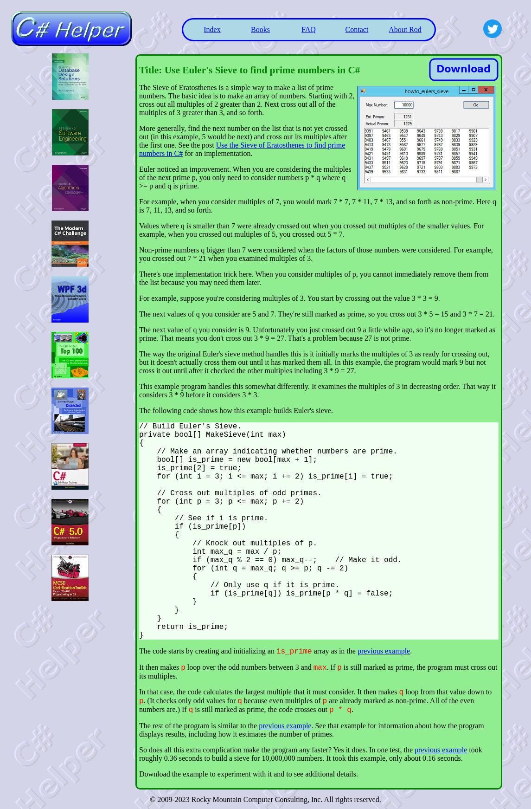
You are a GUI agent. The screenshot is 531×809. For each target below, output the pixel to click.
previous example (384, 651)
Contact (357, 29)
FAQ (308, 29)
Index (212, 29)
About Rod (405, 29)
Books (260, 29)
